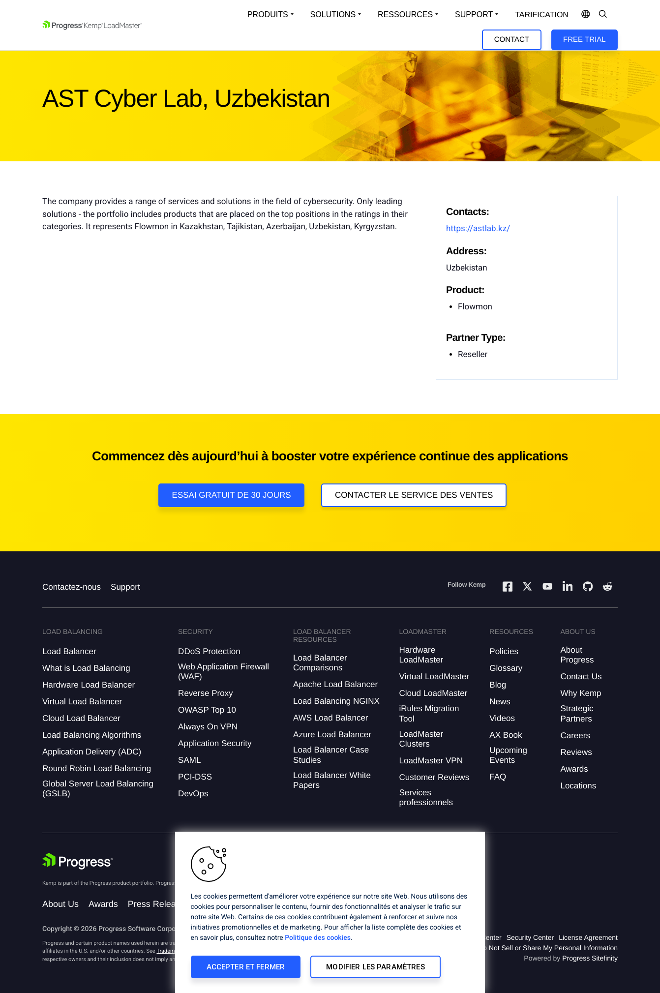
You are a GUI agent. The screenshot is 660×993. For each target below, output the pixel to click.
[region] (330, 912)
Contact (511, 39)
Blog (497, 685)
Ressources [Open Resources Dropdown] (405, 14)
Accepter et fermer (246, 967)
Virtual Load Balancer (82, 701)
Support (125, 587)
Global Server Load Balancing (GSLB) (97, 788)
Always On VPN (208, 726)
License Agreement (588, 937)
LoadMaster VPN (430, 760)
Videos (502, 718)
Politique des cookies (318, 938)
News (499, 701)
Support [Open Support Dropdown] (474, 14)
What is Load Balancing (86, 668)
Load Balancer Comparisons (320, 662)
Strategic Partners (576, 713)
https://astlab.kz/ (478, 229)
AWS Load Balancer (330, 717)
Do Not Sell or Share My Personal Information (548, 948)
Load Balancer (69, 651)
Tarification (542, 15)
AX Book (505, 735)
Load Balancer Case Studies (331, 754)
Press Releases (159, 904)
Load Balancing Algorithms (91, 735)
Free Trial (584, 39)
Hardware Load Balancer (88, 685)
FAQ (497, 777)
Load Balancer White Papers (332, 780)
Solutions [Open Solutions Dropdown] (333, 14)
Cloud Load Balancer (81, 718)
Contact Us (580, 676)
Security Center (530, 937)
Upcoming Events (508, 755)
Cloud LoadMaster (433, 693)
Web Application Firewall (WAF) (223, 671)
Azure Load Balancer (332, 734)
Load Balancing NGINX (336, 701)
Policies (503, 651)
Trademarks (170, 951)
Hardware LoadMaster (421, 654)
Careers (575, 735)
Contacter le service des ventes (414, 495)
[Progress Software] (77, 861)
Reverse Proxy (205, 693)
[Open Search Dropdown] (603, 15)
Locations (578, 785)
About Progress (577, 654)
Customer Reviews (434, 777)
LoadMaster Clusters (421, 739)
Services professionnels (426, 797)
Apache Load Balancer (335, 684)
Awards (574, 769)
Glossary (505, 668)
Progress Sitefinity (590, 958)
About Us (60, 904)
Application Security (214, 743)
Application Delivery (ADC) (91, 751)
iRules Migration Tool (429, 713)
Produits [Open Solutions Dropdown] (267, 14)
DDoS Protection (209, 651)
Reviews (576, 752)
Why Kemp (580, 693)
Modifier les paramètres (375, 967)
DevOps (193, 793)
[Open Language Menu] (586, 15)
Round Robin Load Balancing (96, 768)
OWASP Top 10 (207, 710)
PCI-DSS (195, 777)
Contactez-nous (71, 587)
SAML (189, 760)
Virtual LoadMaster (434, 676)
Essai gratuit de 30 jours (231, 495)
